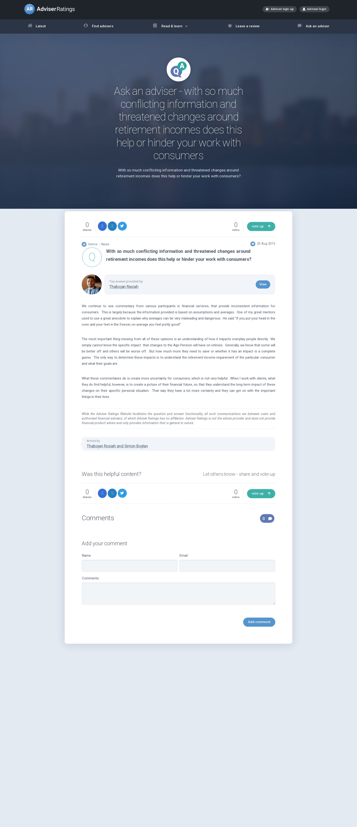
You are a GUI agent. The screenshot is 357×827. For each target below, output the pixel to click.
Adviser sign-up (280, 9)
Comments (178, 599)
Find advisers (98, 26)
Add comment (259, 630)
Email (227, 571)
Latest (37, 26)
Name (130, 571)
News (105, 252)
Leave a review (244, 26)
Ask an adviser (313, 26)
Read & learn (170, 28)
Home (92, 252)
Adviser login (314, 9)
